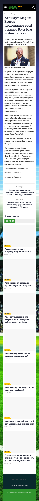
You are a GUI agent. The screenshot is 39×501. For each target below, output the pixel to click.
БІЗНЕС (7, 246)
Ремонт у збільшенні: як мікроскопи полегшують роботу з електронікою (16, 319)
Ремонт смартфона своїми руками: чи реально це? (17, 354)
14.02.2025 (7, 393)
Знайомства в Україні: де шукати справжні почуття (17, 284)
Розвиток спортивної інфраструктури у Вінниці (17, 250)
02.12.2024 (7, 463)
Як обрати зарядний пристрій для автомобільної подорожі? (19, 422)
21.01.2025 (7, 426)
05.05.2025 (7, 325)
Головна (6, 14)
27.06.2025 (7, 288)
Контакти (23, 479)
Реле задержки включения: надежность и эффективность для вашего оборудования (19, 458)
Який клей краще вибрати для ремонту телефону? (19, 388)
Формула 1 (14, 14)
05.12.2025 (7, 254)
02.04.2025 (7, 359)
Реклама (15, 479)
